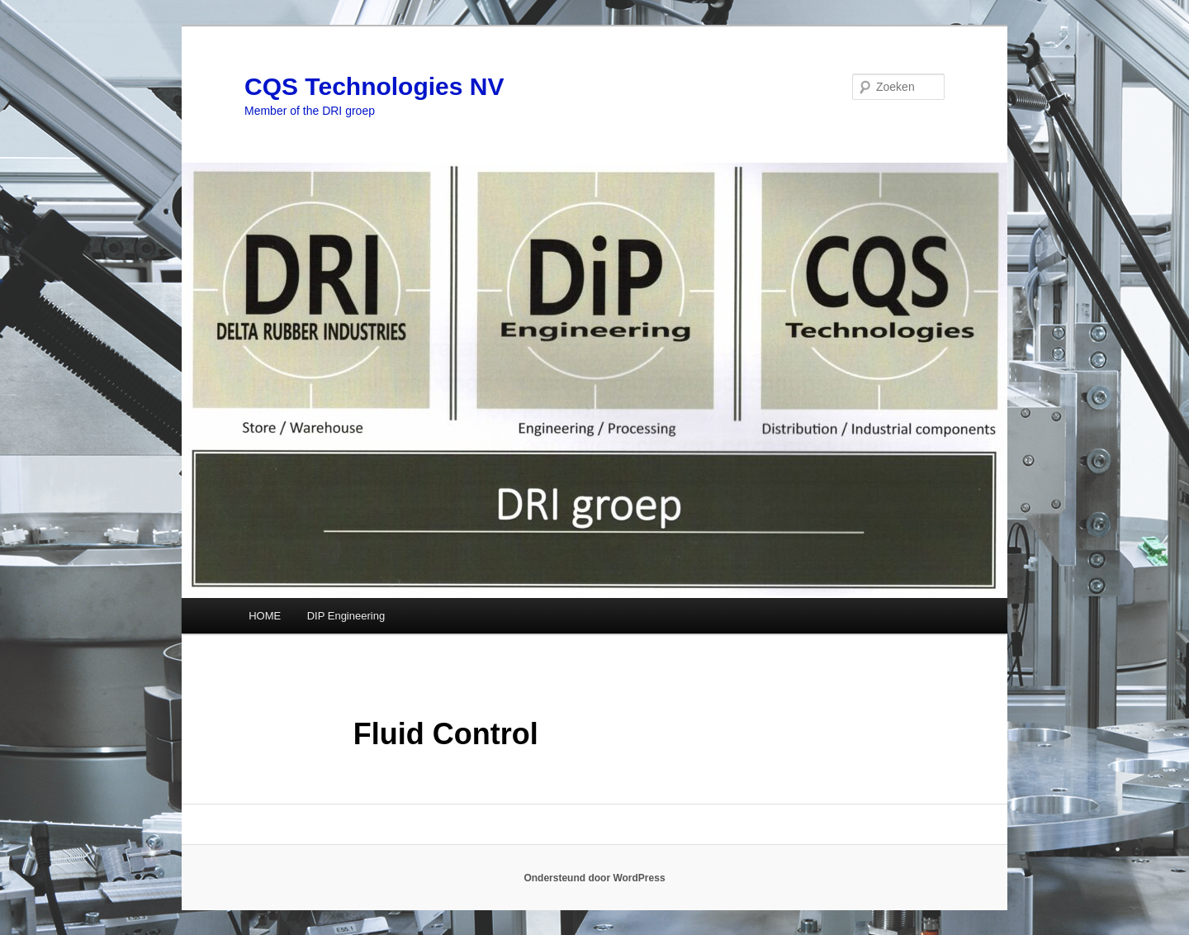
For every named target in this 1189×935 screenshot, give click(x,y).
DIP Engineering (346, 616)
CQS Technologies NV (374, 86)
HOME (265, 616)
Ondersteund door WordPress (594, 878)
